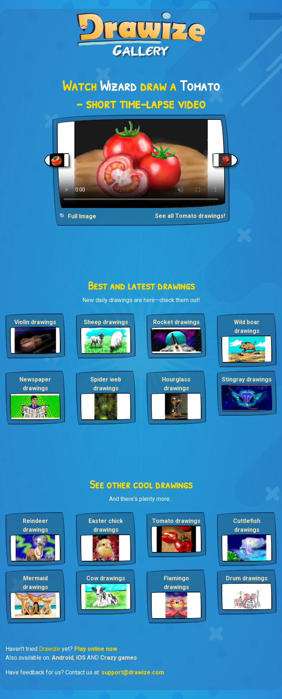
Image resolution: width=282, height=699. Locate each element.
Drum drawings (247, 578)
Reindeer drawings (35, 525)
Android (62, 657)
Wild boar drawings (247, 326)
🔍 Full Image (77, 216)
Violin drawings (35, 322)
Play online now (95, 648)
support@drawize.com (132, 672)
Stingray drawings (247, 379)
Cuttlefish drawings (246, 525)
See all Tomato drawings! (190, 215)
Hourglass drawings (176, 384)
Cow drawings (105, 578)
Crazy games (118, 657)
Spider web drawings (105, 384)
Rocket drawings (176, 322)
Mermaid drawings (35, 583)
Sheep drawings (106, 322)
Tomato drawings (176, 520)
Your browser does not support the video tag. (141, 163)
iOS (81, 657)
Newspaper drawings (35, 384)
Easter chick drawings (105, 525)
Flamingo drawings (176, 583)
